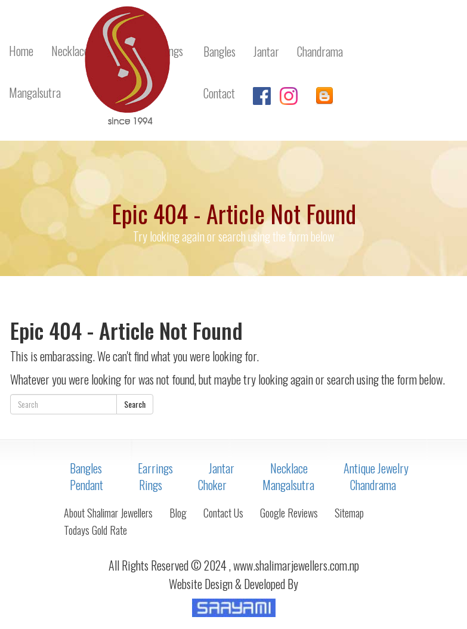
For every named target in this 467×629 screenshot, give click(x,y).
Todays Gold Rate (95, 530)
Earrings (155, 468)
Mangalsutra (288, 485)
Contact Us (223, 512)
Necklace (289, 468)
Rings (150, 485)
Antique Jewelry (376, 468)
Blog (178, 512)
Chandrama (373, 485)
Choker (212, 485)
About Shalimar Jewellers (108, 512)
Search (135, 404)
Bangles (86, 468)
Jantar (221, 468)
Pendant (86, 485)
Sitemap (349, 512)
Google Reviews (289, 512)
